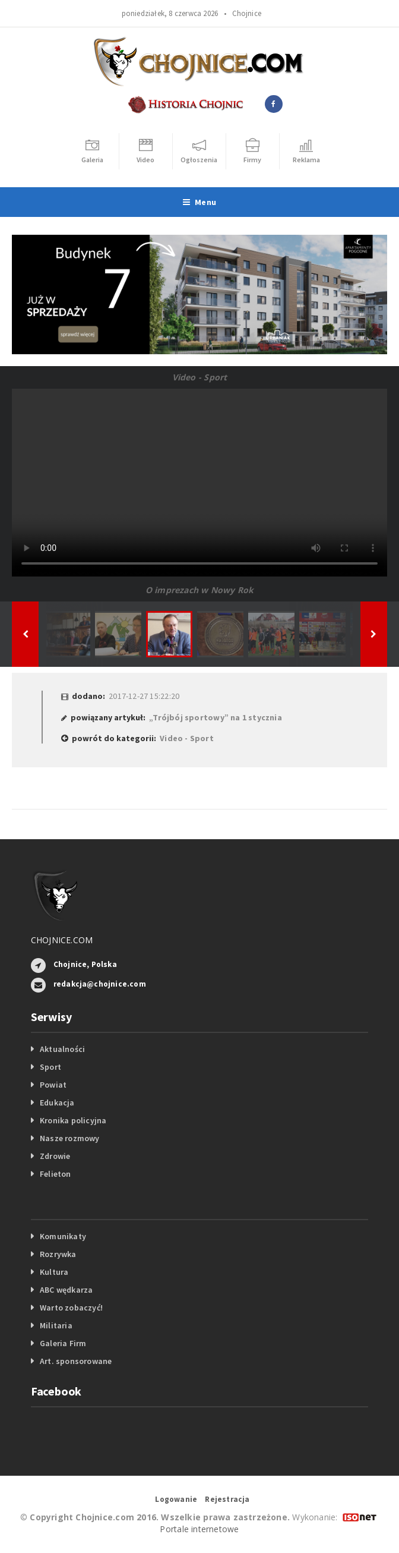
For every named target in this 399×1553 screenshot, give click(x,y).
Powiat (53, 1084)
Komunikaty (63, 1236)
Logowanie (176, 1499)
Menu (199, 202)
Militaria (56, 1325)
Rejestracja (227, 1499)
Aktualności (62, 1049)
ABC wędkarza (66, 1289)
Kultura (54, 1272)
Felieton (55, 1173)
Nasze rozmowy (70, 1138)
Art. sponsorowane (76, 1361)
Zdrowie (55, 1156)
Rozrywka (58, 1254)
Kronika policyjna (73, 1120)
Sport (50, 1066)
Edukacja (57, 1102)
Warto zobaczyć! (71, 1307)
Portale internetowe (199, 1529)
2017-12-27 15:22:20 (144, 696)
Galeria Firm (63, 1343)
